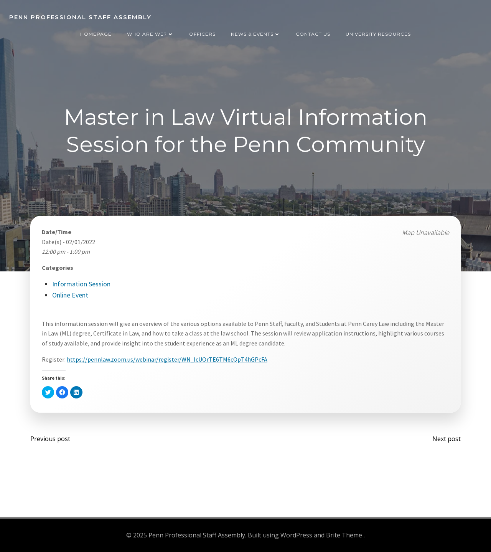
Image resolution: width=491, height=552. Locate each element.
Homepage (96, 34)
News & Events (255, 34)
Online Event (70, 295)
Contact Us (313, 34)
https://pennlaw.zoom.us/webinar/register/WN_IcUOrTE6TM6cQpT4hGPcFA (167, 359)
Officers (202, 34)
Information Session (81, 283)
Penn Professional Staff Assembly (80, 17)
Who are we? (150, 34)
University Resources (378, 34)
